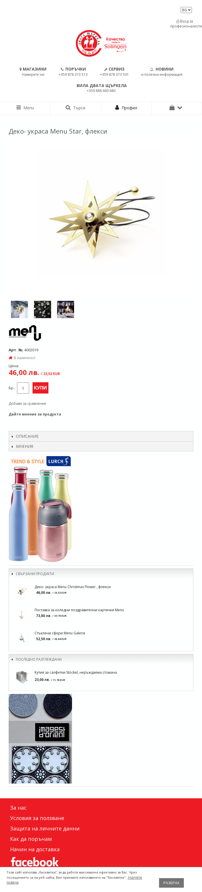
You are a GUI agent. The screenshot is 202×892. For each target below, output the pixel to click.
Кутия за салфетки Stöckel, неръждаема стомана (76, 672)
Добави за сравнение (27, 403)
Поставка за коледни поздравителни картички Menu (79, 609)
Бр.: (12, 387)
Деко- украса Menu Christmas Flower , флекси (73, 586)
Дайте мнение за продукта (35, 414)
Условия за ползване (37, 818)
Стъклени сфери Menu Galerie (60, 633)
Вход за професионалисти (184, 24)
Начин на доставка (35, 849)
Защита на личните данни (45, 828)
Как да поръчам (31, 838)
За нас (18, 807)
